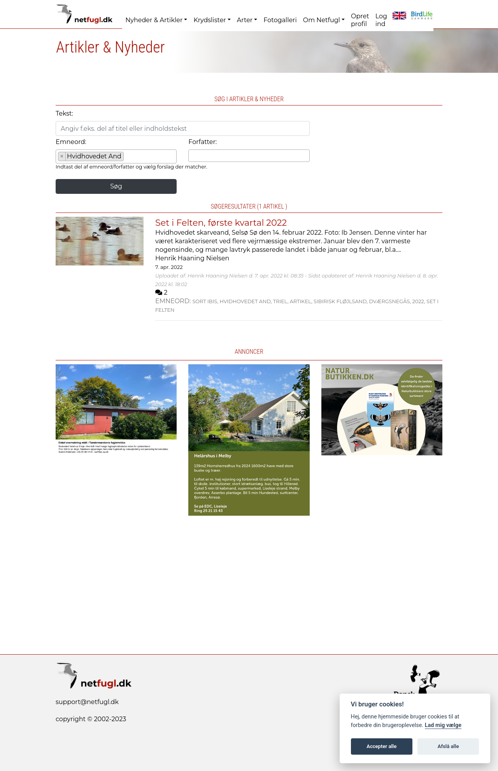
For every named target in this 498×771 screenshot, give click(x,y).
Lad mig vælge (443, 725)
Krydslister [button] (209, 20)
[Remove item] (62, 156)
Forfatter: (202, 142)
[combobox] (116, 156)
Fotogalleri (279, 20)
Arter (245, 20)
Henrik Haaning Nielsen (192, 258)
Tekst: (64, 113)
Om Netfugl (321, 20)
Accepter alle (381, 746)
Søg (116, 186)
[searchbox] (128, 157)
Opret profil (360, 20)
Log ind (381, 20)
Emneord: (71, 142)
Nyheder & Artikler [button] (153, 20)
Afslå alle (448, 746)
